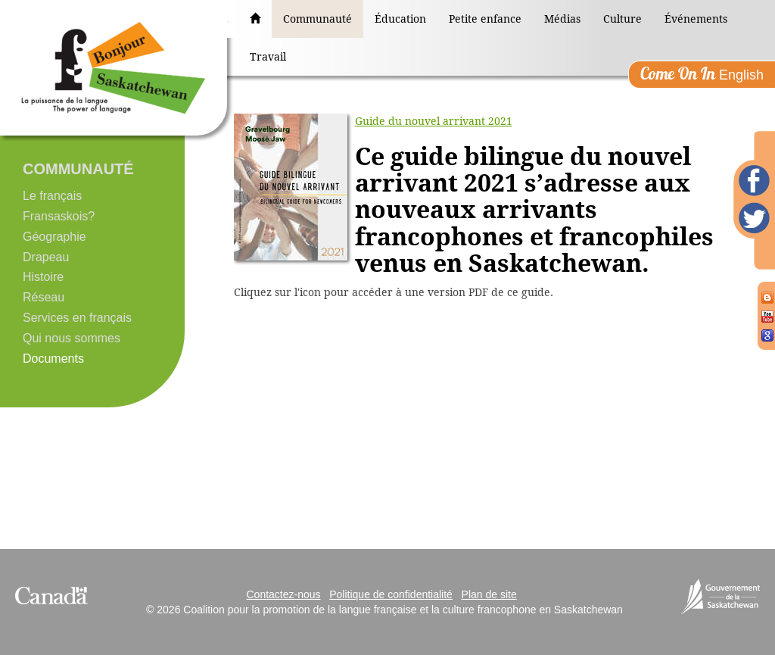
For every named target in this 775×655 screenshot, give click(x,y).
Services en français (77, 317)
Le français (52, 195)
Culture (622, 19)
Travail (268, 57)
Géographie (54, 236)
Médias (562, 19)
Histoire (43, 276)
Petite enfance (485, 19)
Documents (53, 358)
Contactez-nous (283, 594)
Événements (696, 19)
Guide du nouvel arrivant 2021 (433, 121)
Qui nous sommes (71, 338)
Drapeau (46, 257)
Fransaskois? (59, 216)
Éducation (400, 19)
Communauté (317, 19)
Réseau (43, 297)
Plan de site (489, 594)
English (702, 73)
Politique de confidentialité (391, 594)
